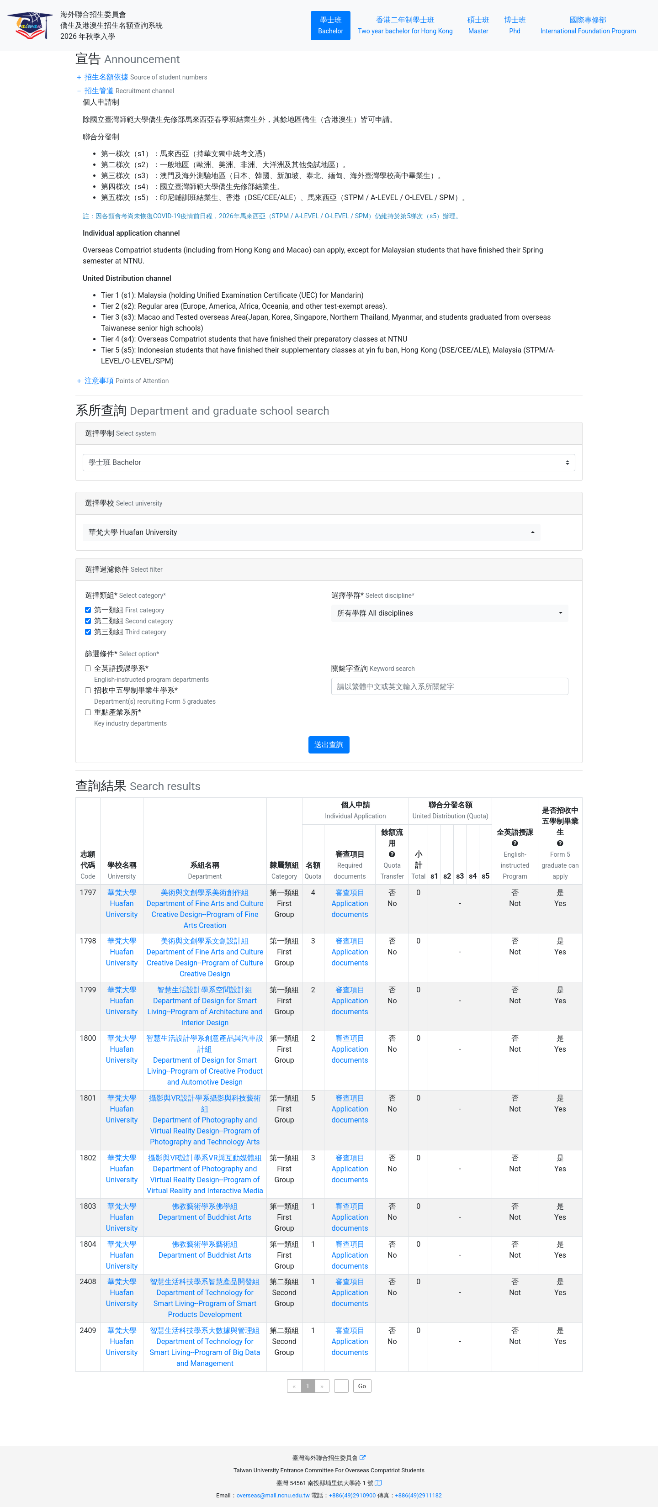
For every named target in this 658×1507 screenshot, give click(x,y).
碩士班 (482, 24)
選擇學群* (372, 595)
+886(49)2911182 (418, 1495)
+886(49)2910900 (352, 1495)
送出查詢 (329, 744)
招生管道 (128, 90)
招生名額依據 (145, 77)
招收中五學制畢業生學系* (155, 695)
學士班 (334, 24)
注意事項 (126, 380)
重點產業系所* (130, 717)
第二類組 (133, 620)
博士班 (518, 24)
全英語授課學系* (151, 673)
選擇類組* (125, 595)
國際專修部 (588, 24)
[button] (312, 532)
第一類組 (129, 610)
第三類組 (130, 631)
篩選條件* (122, 653)
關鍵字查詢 (373, 668)
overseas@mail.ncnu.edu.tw (273, 1495)
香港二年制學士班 (409, 24)
